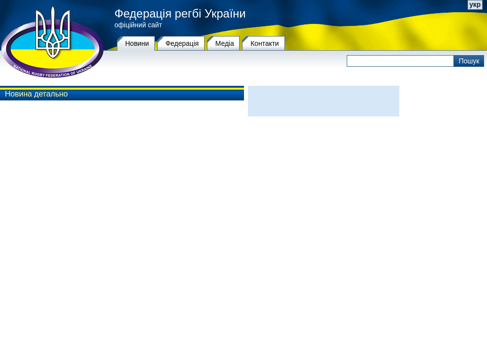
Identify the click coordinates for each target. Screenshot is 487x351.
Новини (137, 43)
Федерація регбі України (180, 13)
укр (475, 4)
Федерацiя (182, 43)
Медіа (224, 43)
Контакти (264, 43)
